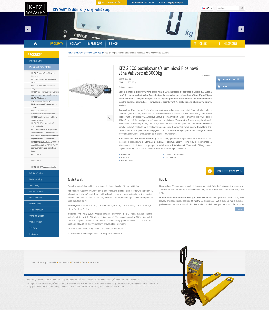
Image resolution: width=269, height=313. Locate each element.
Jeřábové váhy (36, 210)
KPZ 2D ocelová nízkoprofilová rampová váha (44, 117)
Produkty (78, 53)
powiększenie (110, 118)
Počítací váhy (35, 197)
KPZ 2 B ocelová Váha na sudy (44, 104)
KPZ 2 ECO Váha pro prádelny (44, 167)
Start (70, 53)
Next (241, 29)
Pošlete (229, 171)
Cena (225, 86)
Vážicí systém (35, 222)
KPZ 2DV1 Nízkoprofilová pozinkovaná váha (41, 142)
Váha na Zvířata (36, 216)
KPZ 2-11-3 (36, 154)
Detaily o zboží (230, 79)
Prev (27, 29)
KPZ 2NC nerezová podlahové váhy (43, 80)
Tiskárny (33, 228)
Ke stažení (94, 262)
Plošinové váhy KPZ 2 (40, 67)
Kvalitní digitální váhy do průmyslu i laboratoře (35, 9)
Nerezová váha (36, 191)
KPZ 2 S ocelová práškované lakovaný (43, 74)
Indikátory (33, 234)
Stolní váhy (34, 185)
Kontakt (52, 262)
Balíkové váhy (35, 179)
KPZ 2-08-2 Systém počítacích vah (43, 149)
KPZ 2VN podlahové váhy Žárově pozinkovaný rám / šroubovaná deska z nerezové (45, 92)
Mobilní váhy (35, 204)
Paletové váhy (35, 61)
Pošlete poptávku (112, 2)
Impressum (63, 262)
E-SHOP (75, 262)
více (240, 209)
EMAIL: (171, 2)
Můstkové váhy (36, 173)
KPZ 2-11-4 (36, 161)
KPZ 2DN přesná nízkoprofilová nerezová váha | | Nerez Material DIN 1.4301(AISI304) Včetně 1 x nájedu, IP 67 (44, 130)
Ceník (84, 262)
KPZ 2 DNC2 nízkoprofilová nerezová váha (42, 124)
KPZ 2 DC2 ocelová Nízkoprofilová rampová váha (43, 111)
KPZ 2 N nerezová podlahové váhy (43, 86)
